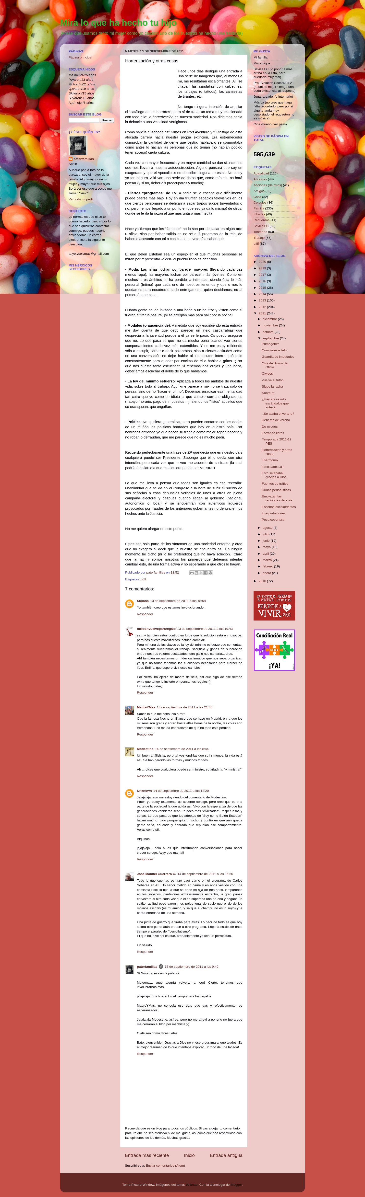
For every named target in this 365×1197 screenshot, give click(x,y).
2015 (263, 287)
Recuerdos (261, 220)
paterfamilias (147, 966)
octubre (269, 332)
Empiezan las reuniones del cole (277, 498)
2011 (263, 313)
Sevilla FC (261, 226)
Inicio (189, 1155)
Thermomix (270, 460)
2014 (263, 294)
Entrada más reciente (147, 1155)
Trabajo (259, 238)
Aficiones (260, 179)
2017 (263, 274)
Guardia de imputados (278, 356)
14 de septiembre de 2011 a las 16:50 (205, 874)
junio (266, 540)
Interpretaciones (274, 513)
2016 (263, 281)
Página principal (80, 57)
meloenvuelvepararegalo (156, 629)
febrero (268, 566)
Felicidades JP (272, 467)
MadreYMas (146, 707)
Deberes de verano (276, 420)
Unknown (144, 791)
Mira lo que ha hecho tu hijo (118, 23)
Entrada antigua (226, 1155)
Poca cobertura (273, 519)
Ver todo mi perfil (81, 199)
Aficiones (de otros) (268, 185)
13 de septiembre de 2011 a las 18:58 (178, 601)
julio (266, 534)
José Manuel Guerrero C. (156, 874)
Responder (145, 614)
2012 (263, 307)
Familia (259, 208)
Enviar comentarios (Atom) (165, 1165)
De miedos (270, 426)
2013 (263, 300)
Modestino (145, 749)
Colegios (260, 202)
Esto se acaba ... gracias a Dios (274, 475)
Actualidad (261, 173)
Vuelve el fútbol (273, 380)
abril (266, 553)
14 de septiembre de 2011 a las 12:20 (181, 791)
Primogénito (271, 344)
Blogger (236, 1184)
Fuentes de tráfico (275, 483)
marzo (268, 560)
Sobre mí (268, 393)
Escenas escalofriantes (279, 507)
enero (267, 573)
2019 (263, 268)
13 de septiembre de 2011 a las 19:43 (205, 629)
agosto (268, 527)
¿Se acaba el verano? (278, 413)
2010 (263, 581)
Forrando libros (273, 433)
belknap (191, 1184)
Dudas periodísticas (276, 490)
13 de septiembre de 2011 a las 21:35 (184, 707)
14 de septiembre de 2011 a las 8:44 (182, 749)
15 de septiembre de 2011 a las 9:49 (191, 966)
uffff (143, 579)
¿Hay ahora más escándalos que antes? (275, 403)
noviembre (271, 325)
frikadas (259, 214)
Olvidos (267, 373)
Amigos (259, 191)
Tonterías (260, 232)
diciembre (270, 319)
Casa (257, 197)
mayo (267, 547)
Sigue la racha (272, 386)
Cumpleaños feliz (274, 350)
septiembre (271, 338)
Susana (143, 601)
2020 (263, 262)
